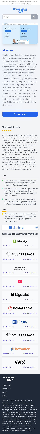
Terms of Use (6, 389)
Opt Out (4, 392)
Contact (4, 396)
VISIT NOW (20, 114)
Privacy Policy (6, 385)
